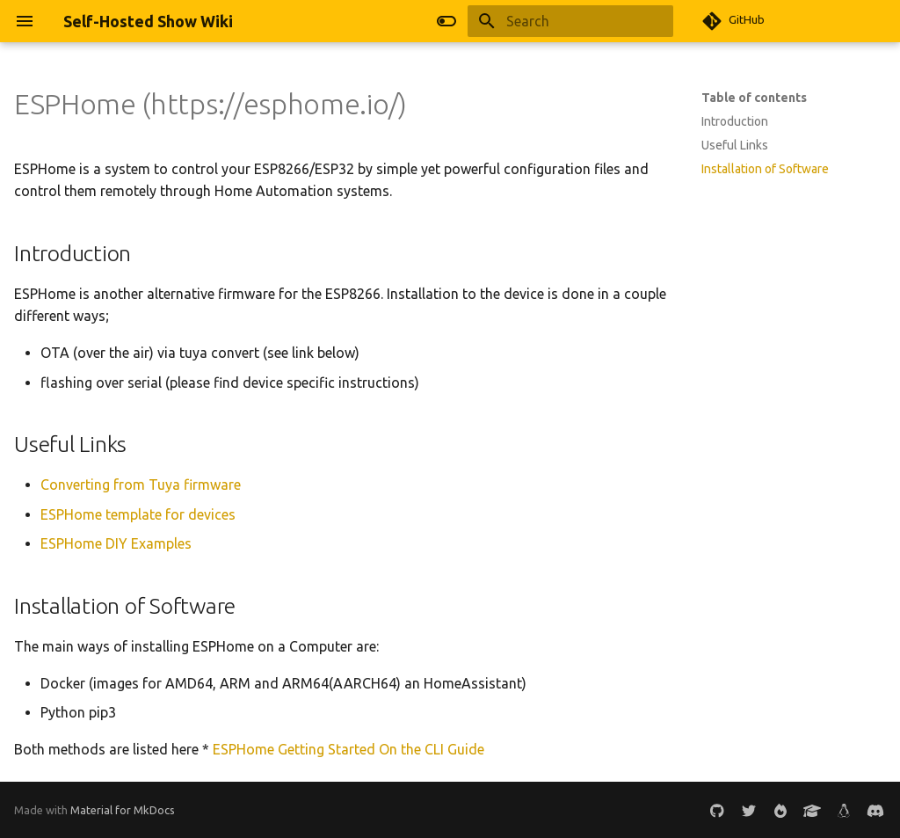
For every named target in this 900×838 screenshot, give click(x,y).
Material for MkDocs (122, 810)
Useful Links (734, 145)
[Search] (570, 21)
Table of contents (754, 98)
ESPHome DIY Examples (116, 543)
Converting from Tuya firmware (140, 484)
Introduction (734, 121)
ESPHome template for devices (138, 514)
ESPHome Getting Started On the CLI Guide (348, 749)
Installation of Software (765, 169)
